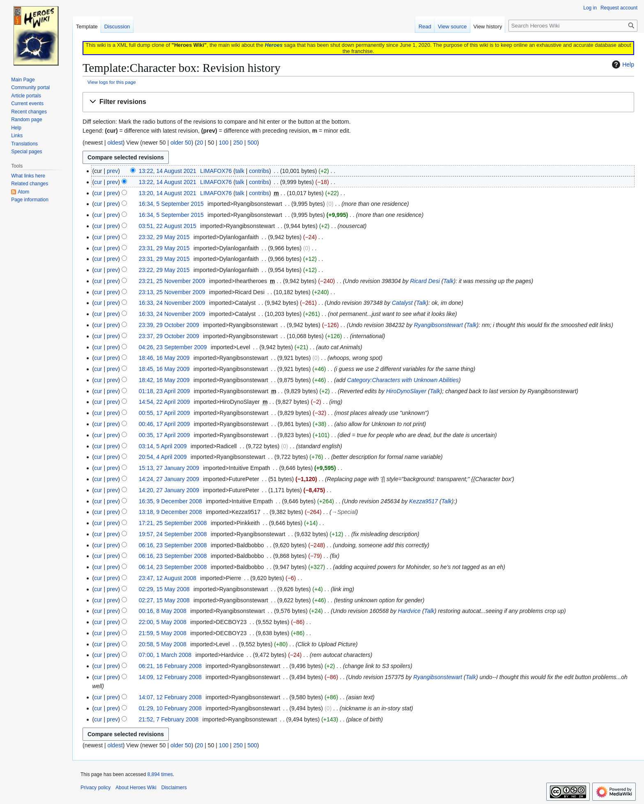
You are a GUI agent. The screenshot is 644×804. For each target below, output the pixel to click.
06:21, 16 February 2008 (170, 666)
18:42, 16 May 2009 (164, 380)
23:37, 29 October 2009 (169, 336)
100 (223, 142)
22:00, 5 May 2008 (162, 622)
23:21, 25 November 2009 (172, 281)
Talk (448, 281)
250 (238, 142)
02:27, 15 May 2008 (164, 600)
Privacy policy (95, 787)
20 (200, 142)
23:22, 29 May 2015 (164, 270)
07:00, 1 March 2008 (165, 655)
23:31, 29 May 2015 (164, 248)
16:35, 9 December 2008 (170, 501)
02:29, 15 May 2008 (164, 589)
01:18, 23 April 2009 (164, 391)
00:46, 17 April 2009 (164, 424)
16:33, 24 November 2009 (172, 302)
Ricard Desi (424, 281)
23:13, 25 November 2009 (172, 292)
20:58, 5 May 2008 (162, 644)
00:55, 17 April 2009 (164, 413)
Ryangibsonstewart (438, 325)
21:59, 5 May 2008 (162, 633)
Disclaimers (174, 787)
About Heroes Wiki (135, 787)
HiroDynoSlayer (406, 391)
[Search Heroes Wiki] (572, 26)
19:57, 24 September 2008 (173, 534)
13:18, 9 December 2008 (170, 512)
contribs (259, 171)
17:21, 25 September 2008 (173, 523)
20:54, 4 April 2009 (163, 457)
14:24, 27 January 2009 (169, 479)
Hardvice (409, 611)
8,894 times (160, 774)
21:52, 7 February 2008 (169, 719)
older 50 (180, 142)
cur (98, 182)
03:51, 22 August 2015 (167, 226)
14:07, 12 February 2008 (170, 697)
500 (252, 142)
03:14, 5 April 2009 (163, 446)
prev (112, 171)
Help (622, 64)
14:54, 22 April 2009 (164, 402)
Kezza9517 (423, 501)
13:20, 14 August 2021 (167, 193)
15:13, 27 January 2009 (169, 468)
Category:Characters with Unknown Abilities (403, 380)
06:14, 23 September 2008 (173, 567)
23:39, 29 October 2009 (169, 325)
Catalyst (402, 302)
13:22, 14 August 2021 (167, 171)
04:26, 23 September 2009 (173, 347)
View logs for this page (111, 82)
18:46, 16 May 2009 (164, 358)
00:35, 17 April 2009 (164, 435)
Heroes (274, 45)
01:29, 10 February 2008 (170, 708)
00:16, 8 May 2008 (162, 611)
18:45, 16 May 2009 (164, 369)
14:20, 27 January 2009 (169, 490)
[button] (358, 102)
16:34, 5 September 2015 (171, 203)
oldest (114, 142)
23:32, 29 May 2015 (164, 237)
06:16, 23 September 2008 (173, 545)
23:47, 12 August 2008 (167, 578)
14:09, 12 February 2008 (170, 677)
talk (239, 171)
